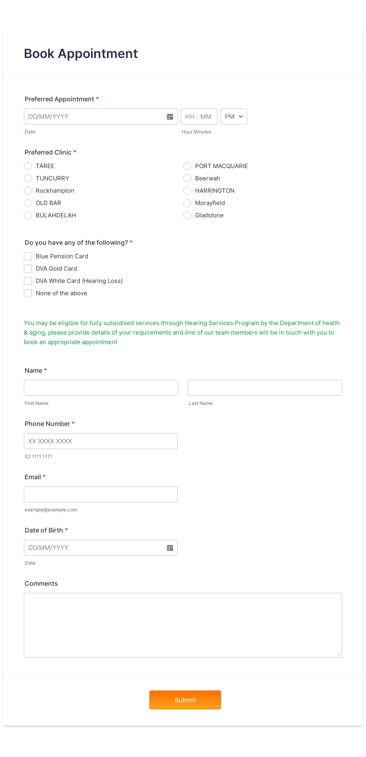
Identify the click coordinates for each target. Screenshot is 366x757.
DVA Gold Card (56, 268)
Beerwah (207, 178)
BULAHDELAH (56, 215)
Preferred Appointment (62, 99)
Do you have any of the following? (79, 242)
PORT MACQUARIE (221, 166)
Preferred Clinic (50, 152)
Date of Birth (46, 530)
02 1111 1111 (38, 456)
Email (35, 477)
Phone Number (50, 424)
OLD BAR (48, 203)
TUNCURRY (52, 178)
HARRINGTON (214, 190)
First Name (36, 403)
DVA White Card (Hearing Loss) (79, 281)
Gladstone (209, 215)
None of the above (61, 293)
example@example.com (51, 510)
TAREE (45, 166)
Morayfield (210, 203)
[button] (170, 121)
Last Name (201, 403)
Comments (41, 583)
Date (30, 132)
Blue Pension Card (62, 256)
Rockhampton (55, 190)
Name (36, 370)
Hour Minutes (196, 132)
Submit (185, 700)
